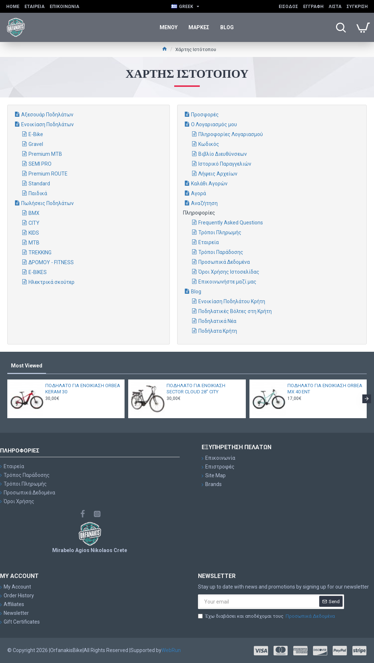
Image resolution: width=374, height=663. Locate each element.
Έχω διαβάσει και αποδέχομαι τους (267, 616)
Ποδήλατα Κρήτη (217, 331)
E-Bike (35, 134)
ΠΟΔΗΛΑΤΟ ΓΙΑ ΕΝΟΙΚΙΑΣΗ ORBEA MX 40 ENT (324, 388)
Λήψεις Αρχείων (217, 174)
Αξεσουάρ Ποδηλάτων (47, 114)
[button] (366, 398)
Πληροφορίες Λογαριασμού (230, 134)
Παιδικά (37, 193)
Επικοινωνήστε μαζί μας (227, 282)
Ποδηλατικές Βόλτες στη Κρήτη (235, 311)
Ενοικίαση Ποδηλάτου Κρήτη (231, 301)
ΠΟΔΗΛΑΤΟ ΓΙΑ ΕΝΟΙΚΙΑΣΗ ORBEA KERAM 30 (82, 388)
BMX (33, 213)
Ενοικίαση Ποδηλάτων (47, 124)
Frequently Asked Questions (230, 223)
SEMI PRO (39, 164)
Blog (196, 291)
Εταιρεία (208, 242)
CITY (33, 223)
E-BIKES (37, 272)
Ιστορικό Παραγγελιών (224, 164)
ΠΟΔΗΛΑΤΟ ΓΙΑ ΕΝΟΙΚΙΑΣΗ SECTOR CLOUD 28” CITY (196, 388)
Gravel (35, 144)
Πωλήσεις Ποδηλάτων (47, 203)
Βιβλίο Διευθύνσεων (222, 154)
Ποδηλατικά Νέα (217, 321)
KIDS (33, 233)
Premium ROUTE (48, 174)
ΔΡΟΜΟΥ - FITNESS (51, 262)
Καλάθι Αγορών (209, 183)
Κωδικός (208, 144)
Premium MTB (45, 154)
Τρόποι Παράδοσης (220, 252)
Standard (39, 183)
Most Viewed (26, 366)
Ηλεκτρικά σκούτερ (51, 282)
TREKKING (39, 252)
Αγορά (198, 193)
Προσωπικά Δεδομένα (224, 262)
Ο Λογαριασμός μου (214, 124)
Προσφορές (205, 114)
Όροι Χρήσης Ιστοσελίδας (228, 272)
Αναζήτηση (204, 203)
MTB (33, 243)
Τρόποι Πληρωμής (219, 232)
